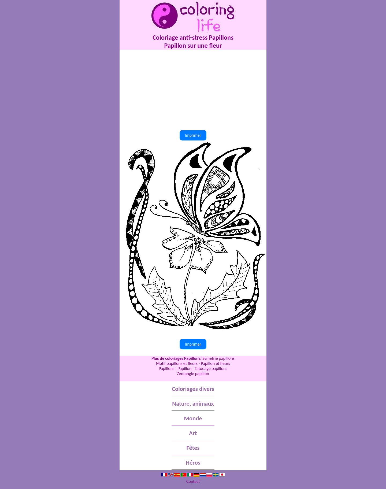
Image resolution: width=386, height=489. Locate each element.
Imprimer (193, 135)
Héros (193, 462)
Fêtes (193, 447)
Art (193, 433)
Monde (193, 418)
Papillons (166, 368)
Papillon (184, 368)
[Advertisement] (193, 89)
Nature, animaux (193, 403)
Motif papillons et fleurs (177, 363)
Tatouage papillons (211, 368)
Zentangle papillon (193, 373)
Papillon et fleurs (215, 363)
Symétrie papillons (218, 358)
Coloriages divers (193, 388)
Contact (193, 481)
